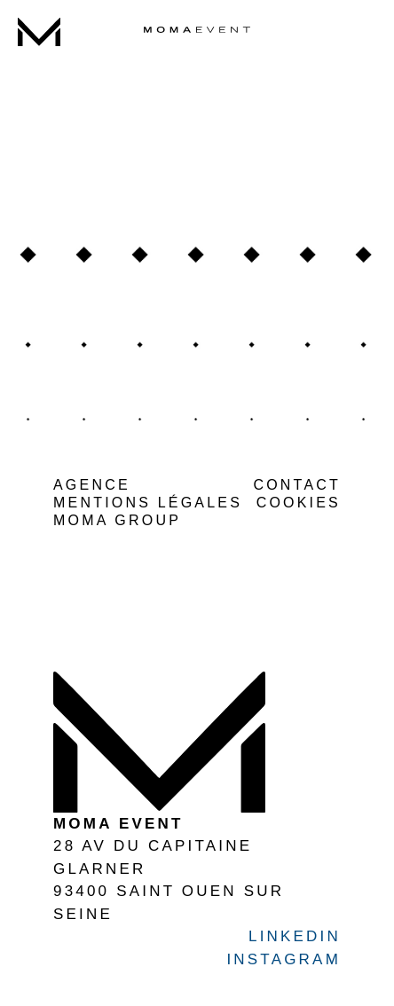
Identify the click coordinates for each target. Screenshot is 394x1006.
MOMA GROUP (117, 520)
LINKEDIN (294, 936)
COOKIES (298, 502)
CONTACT (297, 484)
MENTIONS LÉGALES (147, 502)
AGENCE (91, 484)
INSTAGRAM (283, 959)
